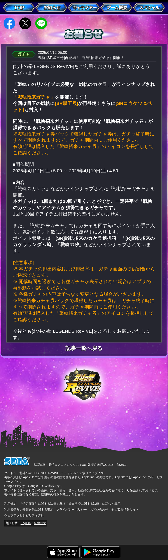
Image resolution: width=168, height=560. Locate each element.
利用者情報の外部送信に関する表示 (28, 509)
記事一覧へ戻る (84, 348)
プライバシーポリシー (71, 509)
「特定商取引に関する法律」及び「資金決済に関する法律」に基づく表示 (70, 503)
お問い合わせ (99, 509)
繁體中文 (40, 523)
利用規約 (10, 503)
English (26, 523)
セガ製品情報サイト (125, 509)
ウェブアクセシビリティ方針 (24, 515)
